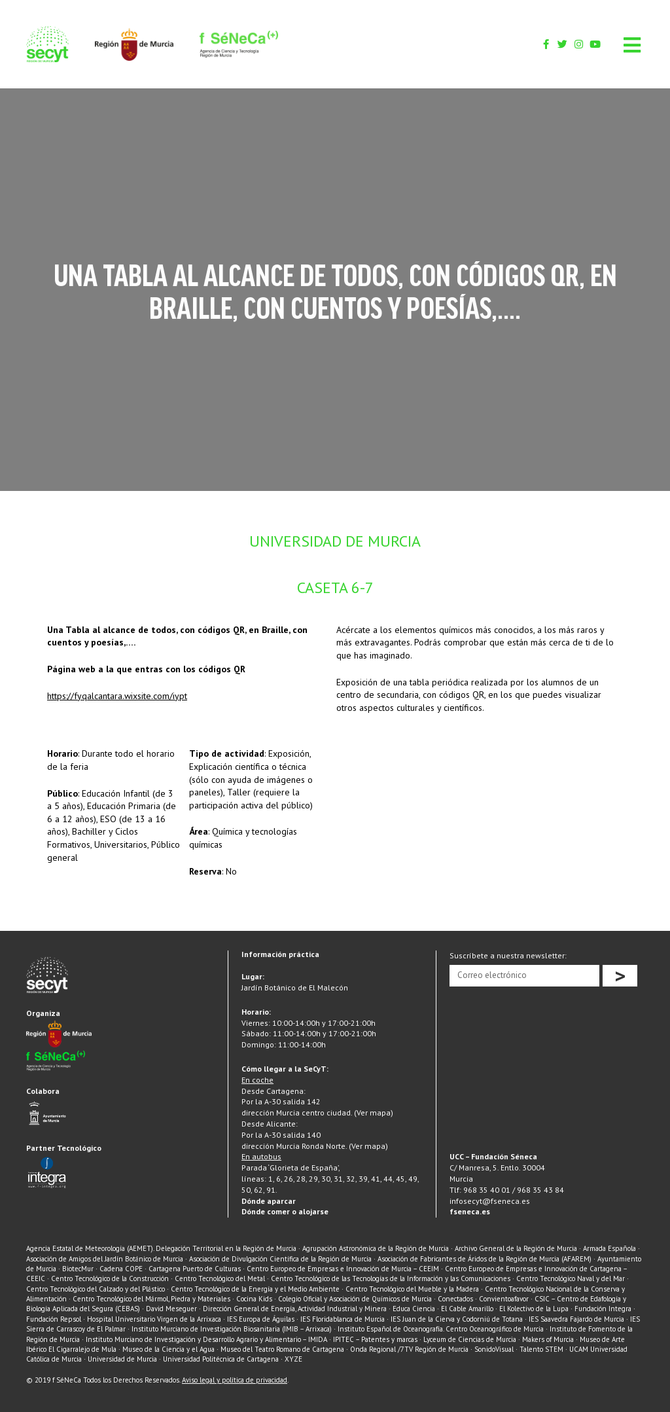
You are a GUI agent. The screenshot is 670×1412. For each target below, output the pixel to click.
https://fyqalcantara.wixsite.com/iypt (117, 696)
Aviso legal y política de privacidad (234, 1380)
